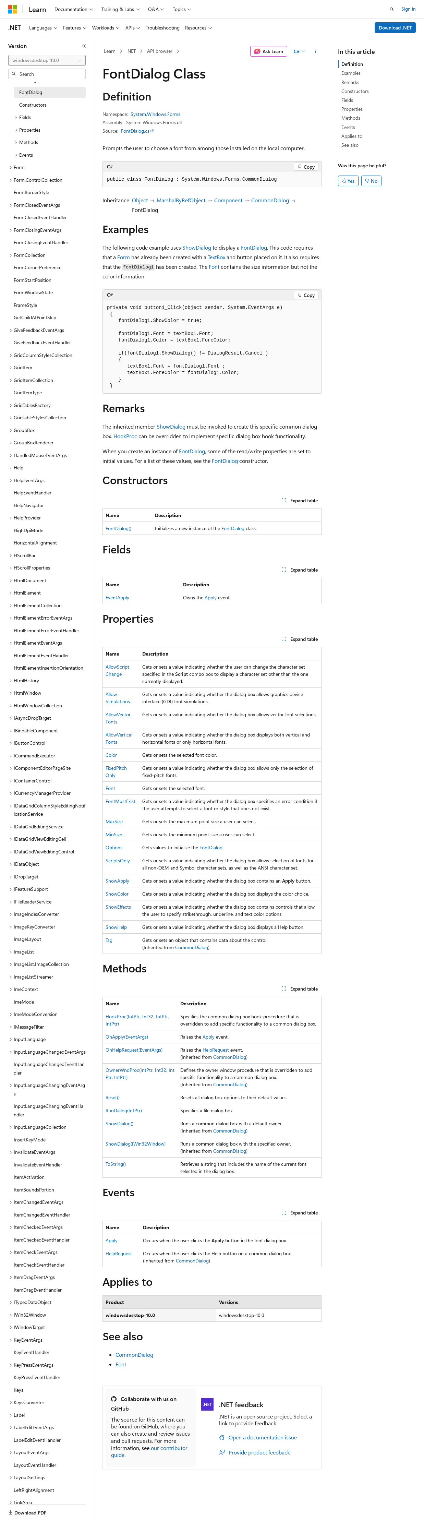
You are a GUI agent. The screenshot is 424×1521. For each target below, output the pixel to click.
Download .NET (395, 27)
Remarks (350, 82)
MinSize (114, 834)
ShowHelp (116, 927)
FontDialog (254, 247)
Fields (347, 100)
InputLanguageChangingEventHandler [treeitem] (48, 1110)
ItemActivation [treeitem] (29, 1177)
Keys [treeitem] (18, 1390)
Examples (351, 73)
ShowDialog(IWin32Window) (136, 1143)
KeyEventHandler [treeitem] (31, 1352)
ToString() (116, 1164)
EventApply (117, 597)
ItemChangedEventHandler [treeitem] (42, 1214)
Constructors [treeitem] (33, 104)
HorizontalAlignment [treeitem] (35, 542)
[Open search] (392, 9)
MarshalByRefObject (181, 200)
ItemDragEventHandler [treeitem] (38, 1289)
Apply (211, 597)
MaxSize (114, 821)
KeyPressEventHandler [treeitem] (37, 1377)
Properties (352, 109)
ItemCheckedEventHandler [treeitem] (42, 1239)
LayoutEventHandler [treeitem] (35, 1465)
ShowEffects (118, 906)
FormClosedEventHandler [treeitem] (40, 217)
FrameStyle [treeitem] (25, 305)
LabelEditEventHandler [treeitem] (37, 1440)
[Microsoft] (12, 9)
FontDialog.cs (135, 131)
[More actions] (316, 51)
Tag (109, 940)
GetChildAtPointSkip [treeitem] (35, 317)
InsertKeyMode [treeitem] (30, 1139)
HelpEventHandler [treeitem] (32, 492)
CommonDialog (270, 200)
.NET (131, 51)
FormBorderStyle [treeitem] (31, 192)
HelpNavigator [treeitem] (29, 505)
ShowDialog (196, 247)
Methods (350, 118)
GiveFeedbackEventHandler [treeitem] (42, 342)
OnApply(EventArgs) (127, 1036)
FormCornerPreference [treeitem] (37, 267)
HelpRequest (216, 1049)
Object (140, 200)
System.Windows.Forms (155, 114)
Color (111, 755)
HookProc (125, 436)
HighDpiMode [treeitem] (28, 530)
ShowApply (117, 880)
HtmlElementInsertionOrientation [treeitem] (48, 667)
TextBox (216, 257)
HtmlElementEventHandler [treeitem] (41, 655)
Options (114, 847)
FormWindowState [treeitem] (33, 292)
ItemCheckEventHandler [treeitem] (39, 1264)
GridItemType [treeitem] (28, 392)
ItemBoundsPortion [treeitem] (34, 1189)
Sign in (408, 8)
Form (123, 257)
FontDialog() (118, 528)
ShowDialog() (119, 1123)
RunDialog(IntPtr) (124, 1110)
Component (228, 200)
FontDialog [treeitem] (30, 92)
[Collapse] (84, 46)
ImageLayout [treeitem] (27, 939)
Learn (110, 51)
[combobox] (47, 60)
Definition (352, 64)
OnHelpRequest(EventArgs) (134, 1049)
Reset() (113, 1097)
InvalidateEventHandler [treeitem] (38, 1164)
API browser (159, 51)
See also (350, 145)
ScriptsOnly (118, 860)
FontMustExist (120, 801)
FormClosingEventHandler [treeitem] (41, 242)
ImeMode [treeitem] (24, 1001)
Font (214, 266)
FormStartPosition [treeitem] (32, 280)
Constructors (355, 91)
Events (348, 127)
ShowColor (117, 893)
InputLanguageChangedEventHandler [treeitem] (49, 1068)
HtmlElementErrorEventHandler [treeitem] (46, 630)
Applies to (351, 136)
